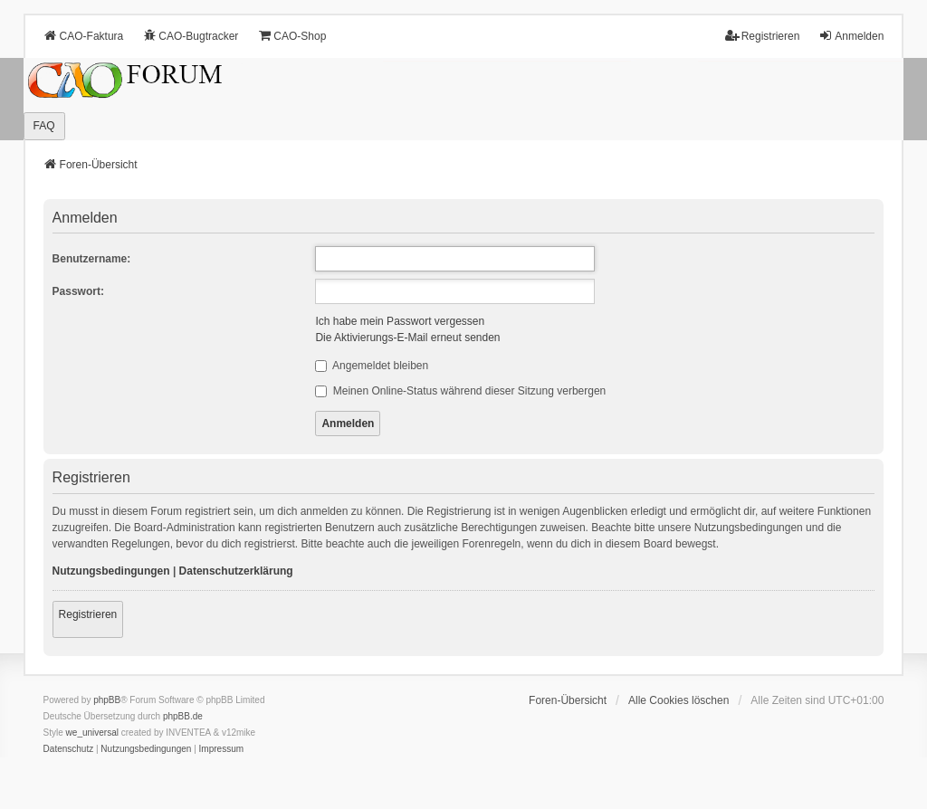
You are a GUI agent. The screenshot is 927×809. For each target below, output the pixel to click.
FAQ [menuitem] (44, 125)
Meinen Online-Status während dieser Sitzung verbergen (460, 391)
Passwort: (78, 291)
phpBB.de (183, 716)
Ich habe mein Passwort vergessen (399, 321)
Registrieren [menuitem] (762, 36)
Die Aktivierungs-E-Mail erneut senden (407, 337)
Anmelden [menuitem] (851, 36)
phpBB (106, 700)
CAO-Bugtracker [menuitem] (190, 36)
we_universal (92, 733)
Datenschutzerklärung (236, 571)
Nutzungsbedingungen (111, 571)
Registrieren (88, 614)
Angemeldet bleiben (371, 365)
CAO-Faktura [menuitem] (83, 36)
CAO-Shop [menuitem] (291, 36)
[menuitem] (68, 749)
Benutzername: (92, 258)
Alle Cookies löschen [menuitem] (678, 700)
